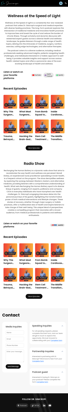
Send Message (13, 366)
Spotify (59, 75)
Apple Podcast (48, 75)
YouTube (36, 75)
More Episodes (34, 148)
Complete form (56, 340)
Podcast (22, 405)
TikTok (35, 405)
